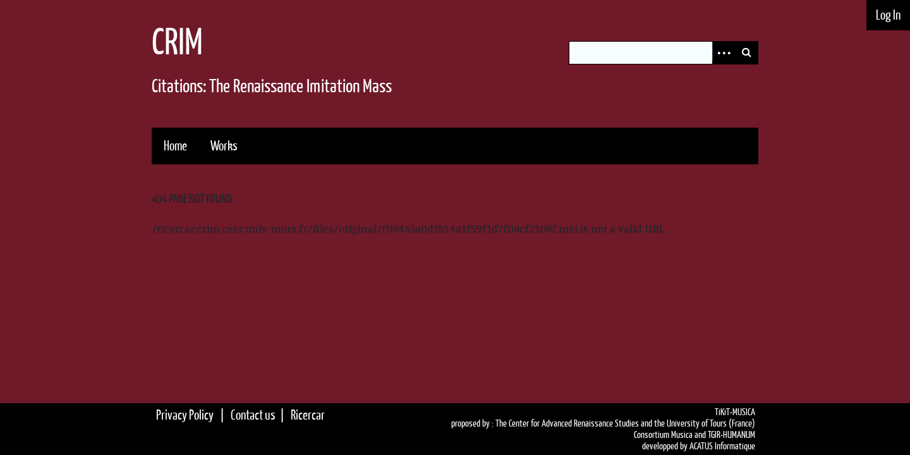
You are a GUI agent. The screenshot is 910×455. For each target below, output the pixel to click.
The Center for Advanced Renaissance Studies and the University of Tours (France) (625, 423)
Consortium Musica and (670, 434)
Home (175, 145)
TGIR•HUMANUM (731, 434)
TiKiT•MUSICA (735, 412)
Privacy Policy (185, 414)
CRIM (177, 41)
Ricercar (308, 414)
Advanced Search (723, 53)
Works (224, 145)
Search (746, 53)
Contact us (253, 414)
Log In (888, 14)
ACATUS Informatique (722, 446)
